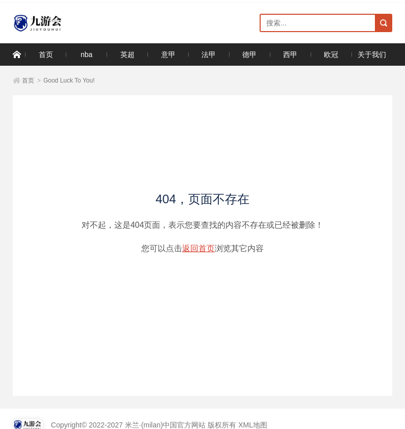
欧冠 (331, 54)
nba (86, 54)
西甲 (290, 54)
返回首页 (198, 248)
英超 (127, 54)
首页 (46, 54)
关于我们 (372, 54)
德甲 (249, 54)
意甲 (168, 54)
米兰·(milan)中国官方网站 (57, 23)
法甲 (208, 54)
